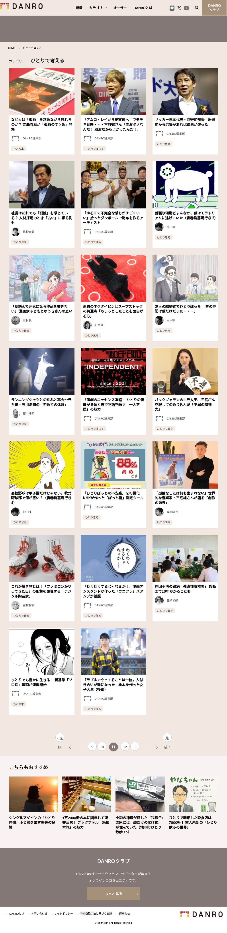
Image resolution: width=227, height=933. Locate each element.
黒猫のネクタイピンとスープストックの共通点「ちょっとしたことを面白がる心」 (113, 311)
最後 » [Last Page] (167, 739)
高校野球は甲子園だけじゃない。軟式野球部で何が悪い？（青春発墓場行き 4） (41, 497)
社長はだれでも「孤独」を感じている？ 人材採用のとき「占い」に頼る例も (41, 217)
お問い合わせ (39, 913)
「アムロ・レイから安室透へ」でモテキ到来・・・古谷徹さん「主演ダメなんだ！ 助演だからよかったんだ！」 (113, 124)
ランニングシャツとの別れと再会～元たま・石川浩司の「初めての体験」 (41, 402)
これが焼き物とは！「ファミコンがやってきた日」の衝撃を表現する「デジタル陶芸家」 (41, 591)
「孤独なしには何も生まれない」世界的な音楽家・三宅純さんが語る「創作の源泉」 (185, 497)
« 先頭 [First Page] (60, 739)
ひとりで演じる (94, 149)
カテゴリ (98, 8)
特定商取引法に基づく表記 (96, 913)
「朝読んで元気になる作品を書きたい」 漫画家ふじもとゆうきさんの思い (41, 309)
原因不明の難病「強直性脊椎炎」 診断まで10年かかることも (185, 589)
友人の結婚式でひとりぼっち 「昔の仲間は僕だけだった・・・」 (185, 309)
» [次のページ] (156, 747)
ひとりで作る (93, 242)
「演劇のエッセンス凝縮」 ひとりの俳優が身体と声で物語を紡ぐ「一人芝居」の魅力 (113, 404)
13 (135, 747)
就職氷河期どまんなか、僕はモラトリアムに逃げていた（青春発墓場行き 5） (186, 215)
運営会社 (124, 913)
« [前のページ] (70, 747)
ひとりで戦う (165, 428)
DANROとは (142, 8)
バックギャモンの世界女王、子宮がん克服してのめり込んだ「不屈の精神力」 (185, 404)
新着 (79, 8)
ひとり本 (18, 149)
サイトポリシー (63, 913)
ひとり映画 (163, 522)
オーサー (120, 8)
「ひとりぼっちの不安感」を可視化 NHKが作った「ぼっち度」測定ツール (113, 495)
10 (102, 747)
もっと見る (113, 893)
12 (125, 747)
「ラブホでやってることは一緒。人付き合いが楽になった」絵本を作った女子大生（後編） (113, 684)
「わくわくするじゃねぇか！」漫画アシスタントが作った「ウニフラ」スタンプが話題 (113, 591)
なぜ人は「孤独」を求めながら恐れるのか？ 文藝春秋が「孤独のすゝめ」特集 (41, 124)
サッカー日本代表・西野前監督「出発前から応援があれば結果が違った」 (185, 122)
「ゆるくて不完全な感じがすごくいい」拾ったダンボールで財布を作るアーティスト (113, 217)
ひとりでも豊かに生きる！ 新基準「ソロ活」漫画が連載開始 (41, 682)
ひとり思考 (163, 144)
